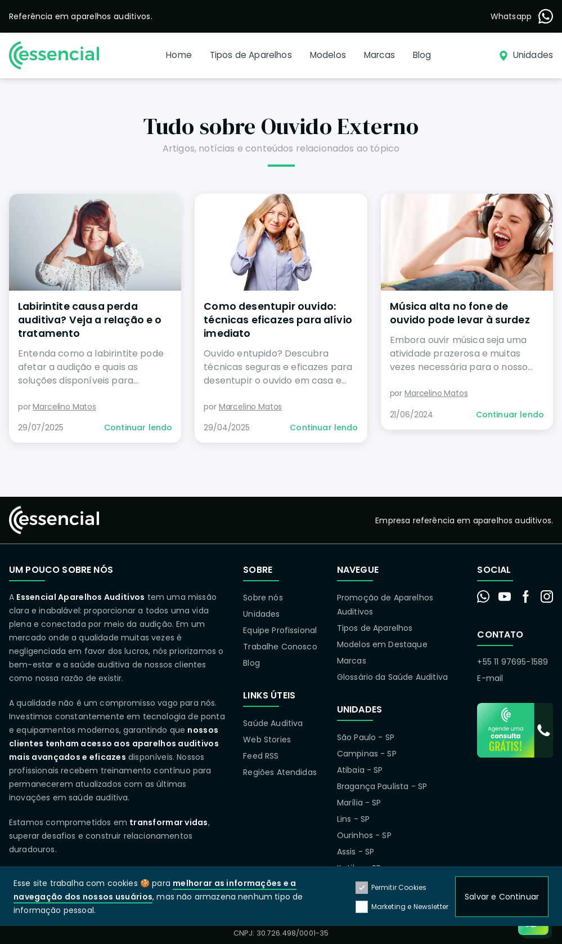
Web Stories (267, 739)
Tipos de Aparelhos (251, 55)
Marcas (379, 55)
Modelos (328, 55)
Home (179, 55)
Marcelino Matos (64, 406)
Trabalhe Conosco (280, 646)
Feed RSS (260, 756)
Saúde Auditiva (273, 723)
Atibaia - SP (360, 770)
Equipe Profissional (280, 630)
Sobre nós (262, 597)
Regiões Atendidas (280, 772)
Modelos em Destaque (382, 644)
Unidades (261, 614)
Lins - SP (353, 819)
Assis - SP (356, 851)
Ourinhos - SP (364, 835)
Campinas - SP (367, 753)
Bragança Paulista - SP (382, 786)
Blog (422, 55)
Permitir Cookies (391, 888)
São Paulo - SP (365, 737)
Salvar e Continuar (502, 897)
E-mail (490, 678)
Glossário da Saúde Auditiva (392, 677)
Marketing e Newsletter (402, 907)
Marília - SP (359, 802)
